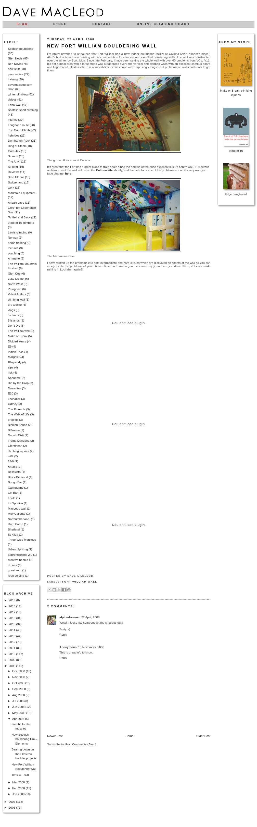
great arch (14, 570)
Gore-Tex (14, 151)
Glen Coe (14, 273)
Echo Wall (14, 104)
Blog (22, 24)
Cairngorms (15, 487)
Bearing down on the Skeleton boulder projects (23, 754)
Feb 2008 (19, 788)
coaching (14, 253)
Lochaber (14, 398)
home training (17, 242)
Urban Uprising (18, 549)
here (68, 173)
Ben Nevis (14, 63)
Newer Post (54, 735)
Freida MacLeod (18, 440)
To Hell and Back (19, 217)
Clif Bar (13, 492)
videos (12, 99)
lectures (13, 248)
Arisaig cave (16, 202)
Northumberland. (19, 519)
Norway (13, 237)
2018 (12, 606)
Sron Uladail (16, 177)
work (11, 187)
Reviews (13, 172)
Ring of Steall (17, 145)
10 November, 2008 (91, 647)
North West (15, 284)
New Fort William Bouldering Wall (102, 46)
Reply (63, 634)
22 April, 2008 (90, 617)
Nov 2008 (19, 676)
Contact (101, 24)
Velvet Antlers (17, 294)
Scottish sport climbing (23, 110)
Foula (11, 498)
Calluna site (104, 170)
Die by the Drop (18, 383)
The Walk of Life (18, 414)
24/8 (11, 461)
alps (10, 367)
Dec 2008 (19, 671)
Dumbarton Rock (19, 140)
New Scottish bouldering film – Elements (24, 739)
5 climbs (13, 315)
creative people (18, 559)
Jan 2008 (18, 794)
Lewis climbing (17, 232)
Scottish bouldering (20, 48)
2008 (12, 666)
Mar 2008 (19, 782)
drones (12, 565)
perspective (15, 74)
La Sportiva (15, 503)
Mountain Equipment (21, 192)
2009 (12, 659)
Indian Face (15, 351)
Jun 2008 (18, 706)
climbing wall (16, 299)
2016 (12, 618)
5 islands (14, 320)
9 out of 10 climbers (21, 222)
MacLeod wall (17, 508)
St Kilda (13, 534)
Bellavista (14, 471)
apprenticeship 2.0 (20, 554)
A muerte (14, 258)
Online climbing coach (163, 24)
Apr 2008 (18, 718)
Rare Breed (15, 524)
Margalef (13, 357)
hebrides (13, 135)
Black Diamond (18, 477)
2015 (12, 624)
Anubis (12, 466)
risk (10, 372)
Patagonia (14, 289)
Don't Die (14, 325)
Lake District (16, 278)
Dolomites (14, 388)
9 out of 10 (236, 150)
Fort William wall (19, 330)
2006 (12, 807)
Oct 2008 (18, 683)
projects (13, 419)
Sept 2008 (19, 688)
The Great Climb (19, 130)
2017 (12, 612)
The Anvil (14, 161)
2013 (12, 636)
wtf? (10, 456)
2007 (12, 801)
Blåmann (14, 430)
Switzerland (15, 182)
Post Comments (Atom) (80, 744)
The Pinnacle (16, 409)
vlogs (11, 310)
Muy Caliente (16, 513)
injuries (12, 119)
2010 (12, 654)
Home (129, 735)
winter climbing (18, 94)
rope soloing (16, 575)
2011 (12, 647)
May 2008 (19, 712)
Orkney (13, 403)
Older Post (203, 735)
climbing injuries (18, 451)
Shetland (14, 529)
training (13, 79)
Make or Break (17, 336)
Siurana (13, 156)
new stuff (14, 68)
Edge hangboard (236, 194)
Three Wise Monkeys (22, 539)
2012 (12, 642)
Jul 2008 (18, 700)
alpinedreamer (69, 617)
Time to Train (20, 774)
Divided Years (17, 341)
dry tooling (15, 304)
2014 (12, 630)
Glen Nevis (15, 58)
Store (60, 24)
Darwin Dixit (16, 435)
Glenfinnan (15, 445)
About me (14, 377)
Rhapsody (14, 362)
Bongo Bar (15, 482)
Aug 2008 (18, 695)
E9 (9, 346)
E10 (10, 393)
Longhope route (18, 125)
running (13, 166)
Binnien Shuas (17, 424)
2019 (12, 600)
